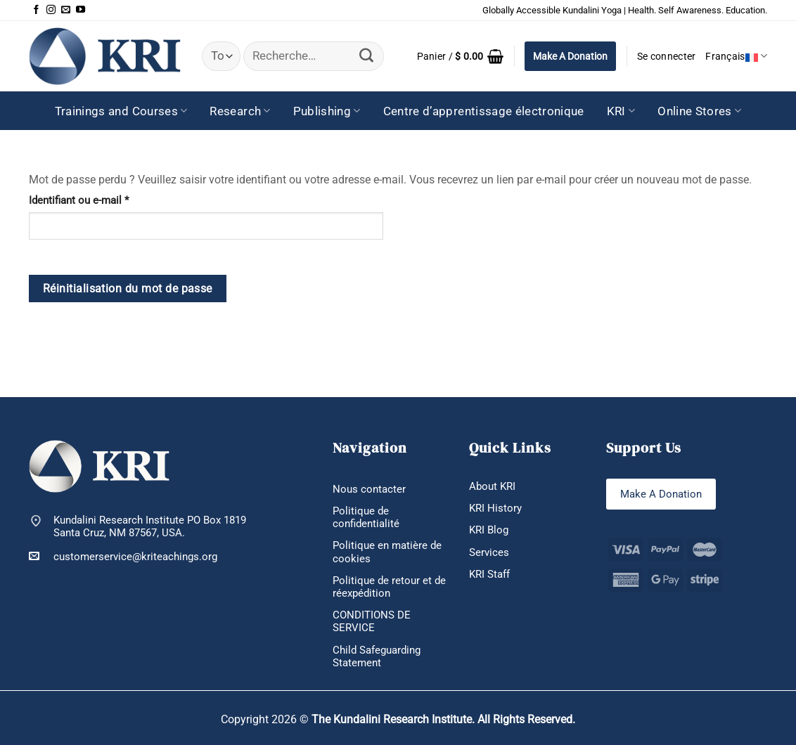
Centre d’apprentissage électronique (483, 111)
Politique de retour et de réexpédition (389, 587)
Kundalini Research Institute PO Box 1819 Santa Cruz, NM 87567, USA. (149, 526)
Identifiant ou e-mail (104, 200)
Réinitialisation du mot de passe (127, 288)
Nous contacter (369, 489)
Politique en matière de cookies (387, 551)
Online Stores (699, 111)
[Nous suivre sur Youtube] (80, 10)
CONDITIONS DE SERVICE (372, 621)
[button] (460, 56)
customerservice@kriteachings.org (123, 556)
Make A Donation (570, 56)
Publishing (327, 111)
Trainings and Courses (121, 111)
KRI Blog (488, 530)
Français (736, 56)
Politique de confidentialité (366, 517)
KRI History (495, 508)
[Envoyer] (366, 56)
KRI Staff (489, 574)
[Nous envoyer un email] (65, 10)
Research (240, 111)
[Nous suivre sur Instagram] (51, 10)
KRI (621, 111)
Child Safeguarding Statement (377, 656)
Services (489, 552)
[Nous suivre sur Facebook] (36, 10)
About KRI (492, 486)
